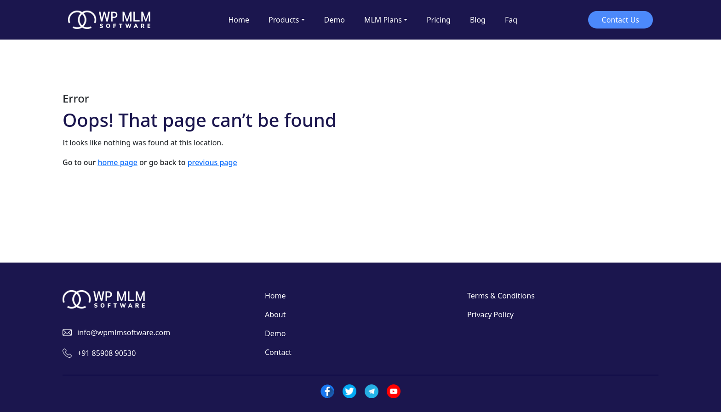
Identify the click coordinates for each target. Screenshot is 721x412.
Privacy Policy (490, 314)
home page (117, 162)
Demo (275, 333)
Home (275, 296)
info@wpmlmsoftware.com (123, 332)
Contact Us (620, 20)
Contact (278, 352)
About (275, 314)
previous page (212, 162)
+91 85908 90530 (106, 353)
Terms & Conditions (501, 296)
